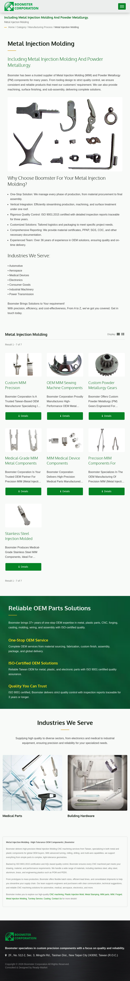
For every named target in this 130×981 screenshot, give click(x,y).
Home (11, 27)
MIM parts (104, 894)
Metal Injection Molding (67, 27)
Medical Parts (12, 816)
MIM (112, 894)
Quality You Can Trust (27, 686)
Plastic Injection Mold (74, 894)
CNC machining (56, 894)
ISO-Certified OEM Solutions (33, 663)
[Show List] (123, 334)
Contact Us (57, 898)
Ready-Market (39, 967)
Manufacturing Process (40, 27)
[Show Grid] (118, 334)
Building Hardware (81, 816)
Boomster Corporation (35, 964)
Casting (47, 898)
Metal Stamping (92, 894)
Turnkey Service (35, 898)
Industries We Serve (65, 722)
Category (21, 27)
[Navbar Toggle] (122, 6)
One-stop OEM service (28, 640)
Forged (118, 894)
